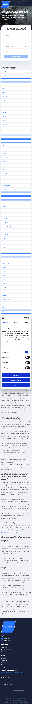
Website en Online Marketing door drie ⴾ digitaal (16, 702)
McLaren (5, 222)
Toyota (4, 296)
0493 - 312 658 (6, 682)
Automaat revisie (6, 652)
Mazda (4, 218)
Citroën (4, 125)
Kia (3, 182)
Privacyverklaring (17, 700)
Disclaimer (8, 700)
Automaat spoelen (6, 649)
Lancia (4, 190)
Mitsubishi (5, 234)
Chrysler (4, 120)
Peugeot (5, 251)
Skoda (4, 275)
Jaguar (4, 173)
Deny (16, 385)
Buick (4, 108)
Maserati (5, 214)
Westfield (5, 308)
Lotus (4, 206)
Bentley (4, 96)
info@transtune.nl (7, 684)
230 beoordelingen (18, 690)
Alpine (4, 84)
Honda (4, 153)
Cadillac (4, 112)
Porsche (4, 255)
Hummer (5, 157)
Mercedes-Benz (7, 226)
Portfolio (3, 658)
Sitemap (24, 700)
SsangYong (5, 283)
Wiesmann (5, 312)
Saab (4, 267)
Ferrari (4, 137)
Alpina (4, 80)
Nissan (4, 239)
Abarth (4, 72)
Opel (3, 243)
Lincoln (4, 202)
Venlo (3, 532)
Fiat (3, 141)
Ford (3, 145)
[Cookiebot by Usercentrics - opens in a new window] (23, 318)
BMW (3, 100)
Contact (3, 662)
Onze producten (5, 667)
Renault (4, 259)
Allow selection (16, 380)
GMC (3, 149)
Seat (3, 271)
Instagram (7, 640)
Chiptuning (4, 647)
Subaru (4, 287)
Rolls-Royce (6, 263)
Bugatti (4, 104)
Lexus (4, 198)
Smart (4, 279)
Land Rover (5, 194)
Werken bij (4, 660)
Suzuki (4, 291)
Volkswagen (6, 300)
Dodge (4, 133)
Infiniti (4, 165)
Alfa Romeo (5, 76)
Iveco (4, 169)
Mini (3, 230)
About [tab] (26, 322)
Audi (3, 92)
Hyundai (4, 161)
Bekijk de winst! (16, 56)
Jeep (3, 177)
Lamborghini (6, 186)
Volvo (4, 304)
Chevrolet (5, 116)
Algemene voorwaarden (20, 698)
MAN (3, 210)
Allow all (16, 375)
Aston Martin (6, 88)
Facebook (7, 638)
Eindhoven (13, 532)
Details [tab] (16, 322)
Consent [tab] (5, 322)
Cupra (4, 129)
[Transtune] (5, 4)
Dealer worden (5, 665)
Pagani (4, 247)
